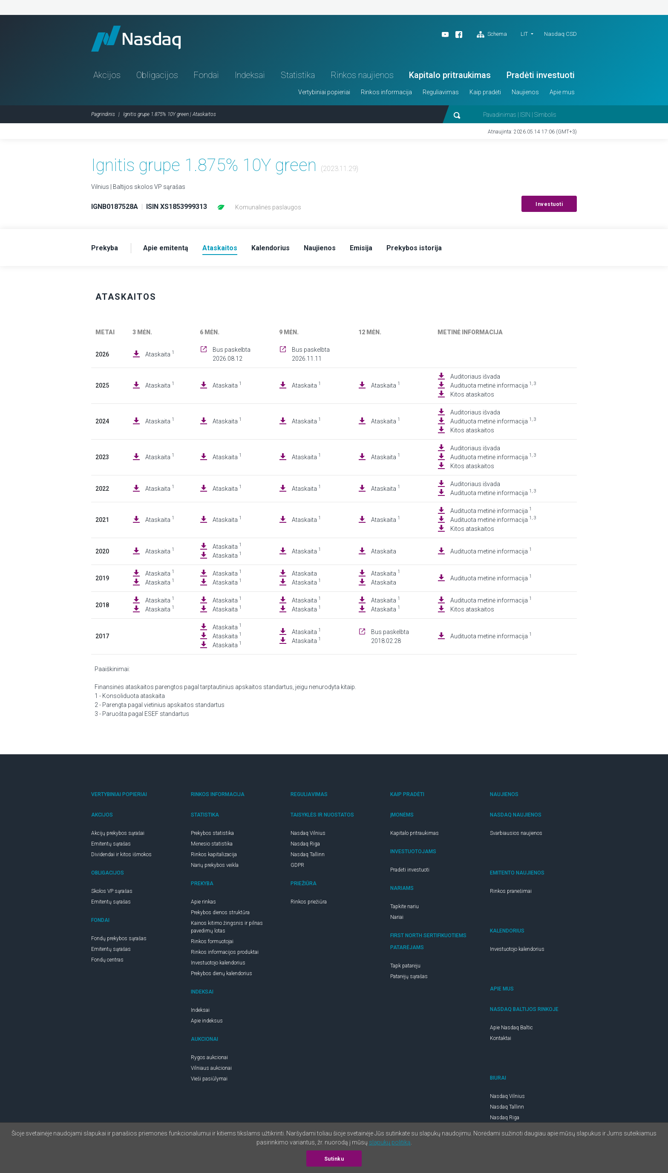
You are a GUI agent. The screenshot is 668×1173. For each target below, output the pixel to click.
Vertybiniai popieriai (324, 92)
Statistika (298, 75)
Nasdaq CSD (560, 34)
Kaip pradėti (485, 92)
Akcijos (107, 75)
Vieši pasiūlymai (209, 1079)
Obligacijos (157, 75)
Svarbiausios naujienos (516, 833)
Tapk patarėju (405, 966)
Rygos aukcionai (209, 1057)
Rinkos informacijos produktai (225, 952)
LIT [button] (524, 34)
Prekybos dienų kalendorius (221, 973)
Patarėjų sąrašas (409, 976)
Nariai (396, 917)
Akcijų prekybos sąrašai (117, 833)
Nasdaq (136, 39)
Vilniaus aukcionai (211, 1068)
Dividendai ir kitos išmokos (121, 854)
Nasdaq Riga (305, 844)
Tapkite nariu (404, 906)
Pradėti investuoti (541, 75)
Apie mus (562, 92)
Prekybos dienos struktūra (220, 912)
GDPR (297, 865)
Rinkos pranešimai (511, 891)
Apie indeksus (207, 1021)
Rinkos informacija (386, 92)
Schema (492, 34)
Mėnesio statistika (212, 844)
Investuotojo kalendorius (218, 963)
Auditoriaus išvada (475, 376)
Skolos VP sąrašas (111, 891)
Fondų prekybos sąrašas (119, 938)
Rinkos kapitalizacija (214, 854)
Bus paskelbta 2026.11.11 (311, 354)
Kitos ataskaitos (472, 394)
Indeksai (250, 75)
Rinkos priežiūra (309, 902)
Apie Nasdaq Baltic (511, 1028)
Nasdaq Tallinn (308, 854)
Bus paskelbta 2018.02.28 (390, 636)
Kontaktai (500, 1038)
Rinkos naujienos (362, 75)
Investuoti (549, 204)
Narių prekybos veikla (215, 865)
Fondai (206, 75)
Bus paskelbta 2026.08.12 (231, 354)
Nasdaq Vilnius (308, 833)
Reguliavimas (441, 92)
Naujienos (525, 92)
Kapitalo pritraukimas (450, 75)
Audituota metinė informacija (493, 385)
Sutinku (334, 1159)
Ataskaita (159, 354)
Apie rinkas (203, 902)
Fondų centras (107, 960)
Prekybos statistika (212, 833)
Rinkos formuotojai (212, 941)
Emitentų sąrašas (111, 844)
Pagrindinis (103, 114)
